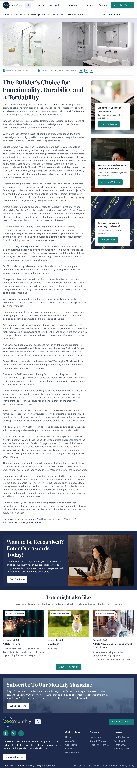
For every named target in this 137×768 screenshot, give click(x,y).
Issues (89, 5)
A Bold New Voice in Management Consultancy (112, 645)
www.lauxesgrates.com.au (28, 522)
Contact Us (71, 744)
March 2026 (120, 744)
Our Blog (69, 748)
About (41, 5)
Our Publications (122, 737)
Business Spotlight (36, 14)
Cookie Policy (110, 765)
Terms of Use (79, 765)
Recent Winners (98, 740)
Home (6, 14)
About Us (70, 740)
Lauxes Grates (50, 104)
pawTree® (53, 643)
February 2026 (121, 748)
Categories (56, 5)
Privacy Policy (126, 765)
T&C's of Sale (94, 765)
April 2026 (119, 740)
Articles (18, 14)
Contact (103, 5)
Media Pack (71, 752)
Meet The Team (98, 744)
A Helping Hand (12, 643)
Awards (74, 5)
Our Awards (96, 737)
